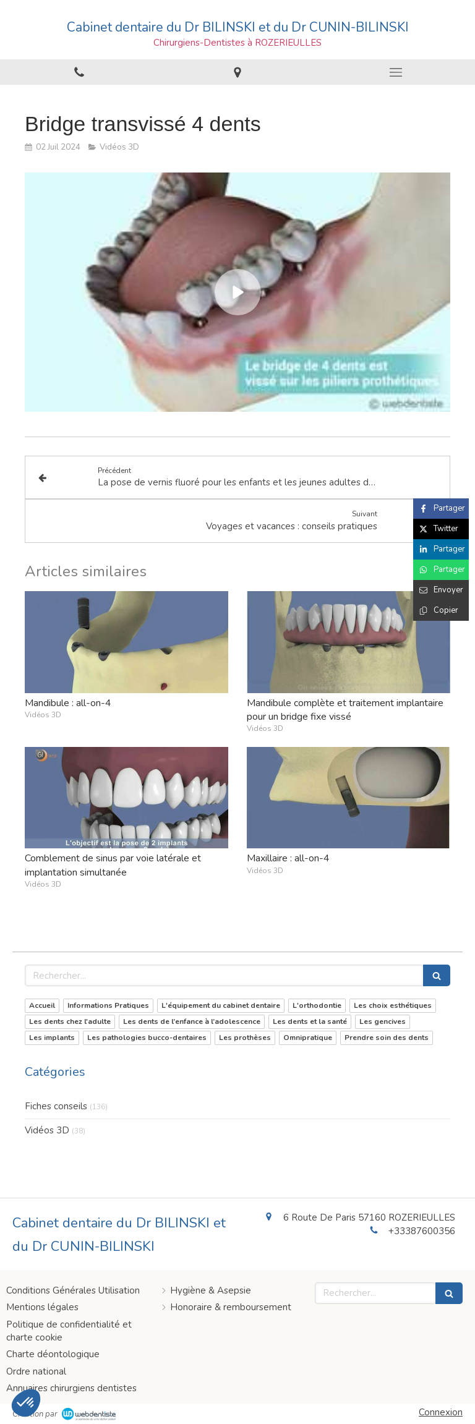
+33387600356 (421, 1231)
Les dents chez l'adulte (70, 1021)
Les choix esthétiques (393, 1005)
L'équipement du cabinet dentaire (220, 1005)
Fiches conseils (56, 1106)
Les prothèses (245, 1037)
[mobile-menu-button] (396, 72)
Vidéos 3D (47, 1130)
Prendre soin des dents (386, 1037)
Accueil (42, 1005)
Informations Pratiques (108, 1005)
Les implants (52, 1037)
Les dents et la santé (310, 1021)
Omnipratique (307, 1037)
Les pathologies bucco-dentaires (147, 1037)
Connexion (441, 1412)
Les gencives (382, 1021)
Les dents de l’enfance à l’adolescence (191, 1021)
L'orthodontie (317, 1005)
